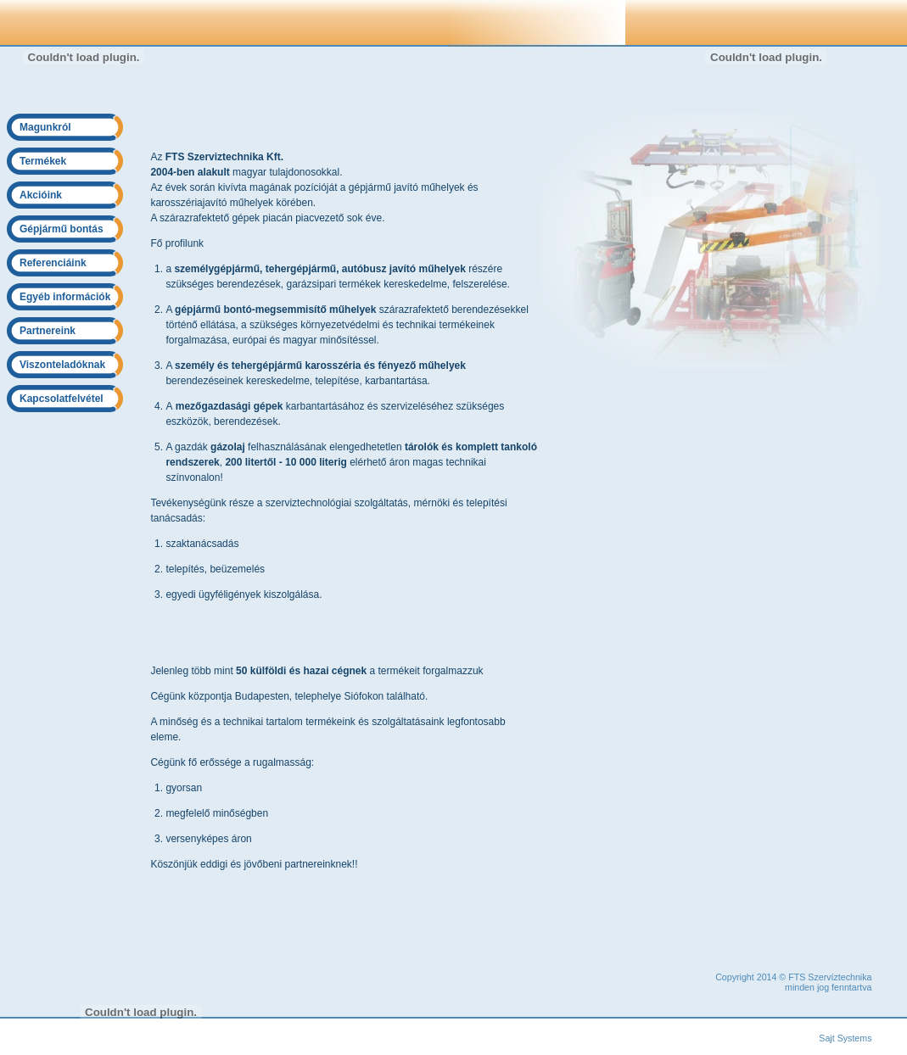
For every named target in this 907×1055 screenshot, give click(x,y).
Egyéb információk (65, 297)
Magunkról (45, 127)
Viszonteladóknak (62, 365)
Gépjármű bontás (62, 229)
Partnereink (48, 331)
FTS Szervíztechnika (829, 977)
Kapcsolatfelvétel (62, 399)
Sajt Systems (845, 1038)
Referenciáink (53, 263)
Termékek (43, 161)
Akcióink (41, 195)
